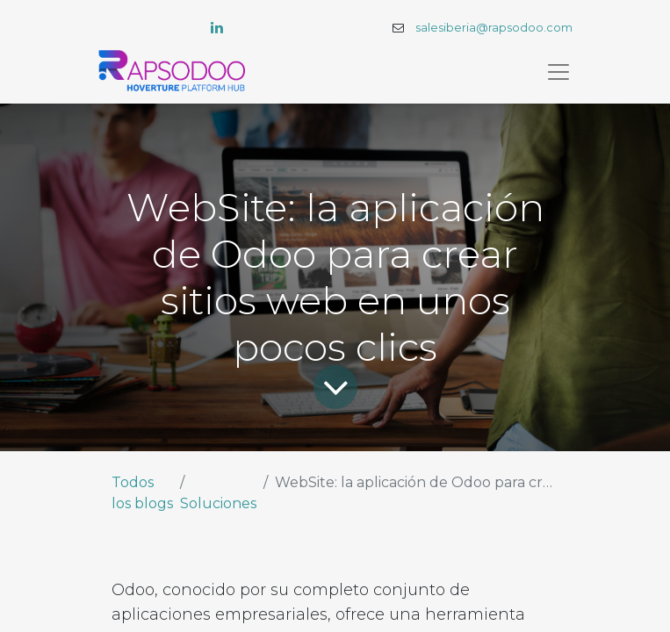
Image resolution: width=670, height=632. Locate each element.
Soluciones (218, 503)
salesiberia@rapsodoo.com (494, 27)
